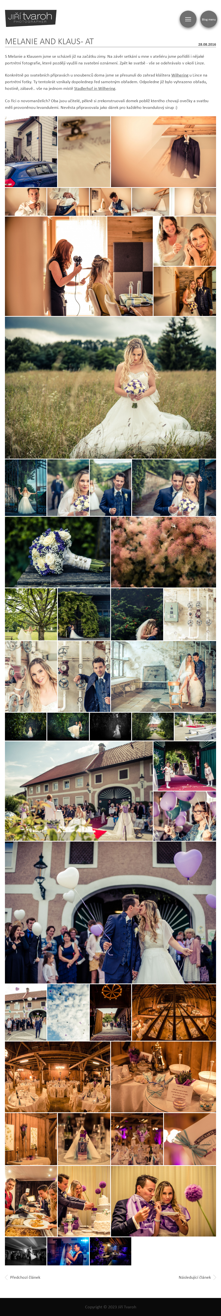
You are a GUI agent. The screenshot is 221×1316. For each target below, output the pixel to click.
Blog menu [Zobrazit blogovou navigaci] (209, 19)
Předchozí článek (22, 1277)
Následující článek (197, 1277)
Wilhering (179, 75)
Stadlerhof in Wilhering (94, 88)
